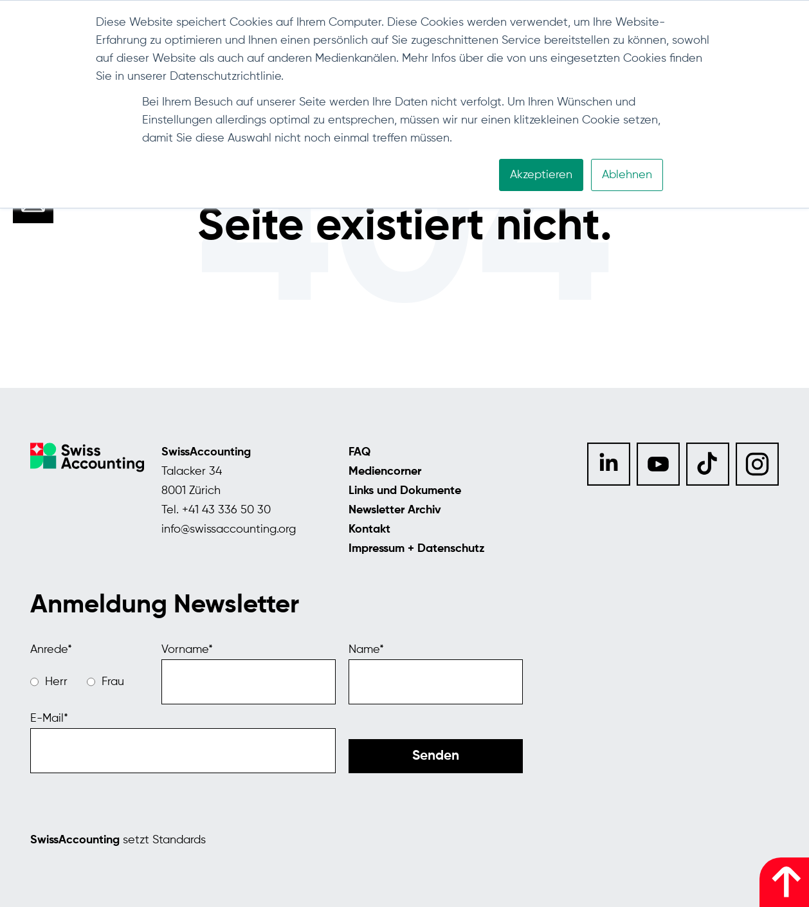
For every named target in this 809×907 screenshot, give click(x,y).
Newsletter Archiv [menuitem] (395, 510)
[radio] (49, 682)
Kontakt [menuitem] (369, 529)
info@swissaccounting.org (228, 529)
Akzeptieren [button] (541, 175)
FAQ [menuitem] (359, 452)
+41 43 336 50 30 (226, 510)
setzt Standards (118, 840)
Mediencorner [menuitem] (385, 471)
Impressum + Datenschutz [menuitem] (417, 548)
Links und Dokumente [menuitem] (405, 491)
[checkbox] (89, 681)
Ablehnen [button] (627, 175)
